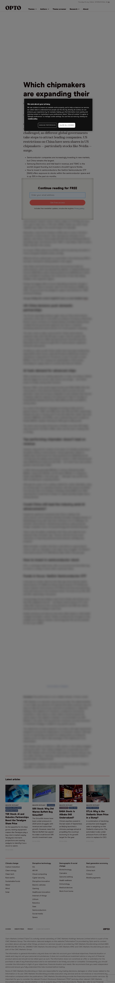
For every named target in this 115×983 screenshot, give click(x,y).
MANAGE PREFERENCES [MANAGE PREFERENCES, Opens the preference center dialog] (47, 125)
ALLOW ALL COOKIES (67, 125)
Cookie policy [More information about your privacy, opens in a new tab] (32, 119)
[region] (58, 114)
